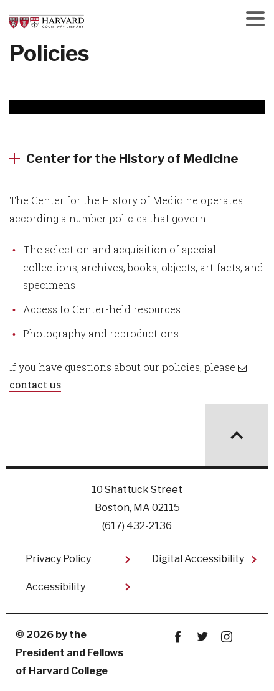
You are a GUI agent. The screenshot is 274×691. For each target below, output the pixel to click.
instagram (227, 637)
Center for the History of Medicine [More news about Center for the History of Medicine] (132, 158)
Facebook (178, 637)
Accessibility (55, 587)
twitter (203, 637)
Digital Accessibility (198, 559)
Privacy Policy (58, 559)
